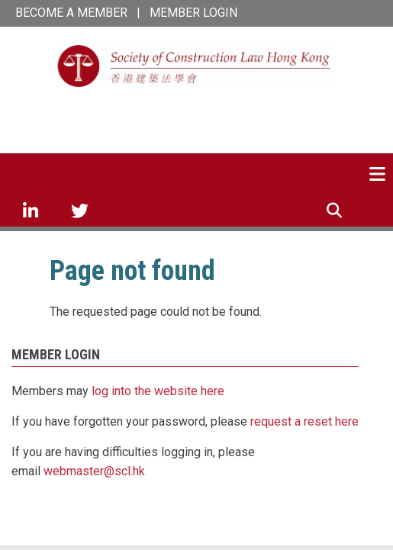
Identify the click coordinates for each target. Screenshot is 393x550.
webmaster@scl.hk (94, 471)
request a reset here (304, 421)
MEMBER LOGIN (193, 12)
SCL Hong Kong (197, 112)
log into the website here (158, 391)
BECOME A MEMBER (71, 12)
